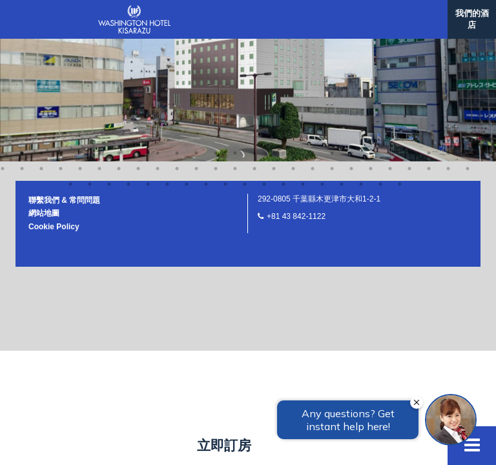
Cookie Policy (53, 65)
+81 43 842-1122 (296, 55)
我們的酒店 (472, 19)
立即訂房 (224, 445)
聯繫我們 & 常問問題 (64, 39)
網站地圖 (43, 52)
